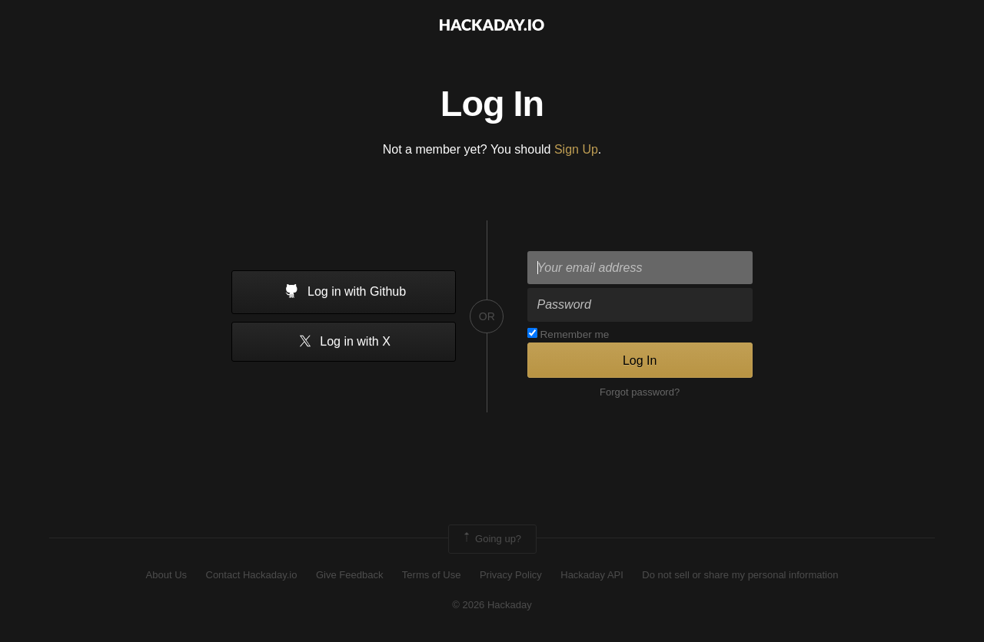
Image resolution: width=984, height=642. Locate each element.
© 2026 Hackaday (492, 605)
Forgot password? (640, 392)
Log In (640, 360)
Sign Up (576, 149)
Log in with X (344, 342)
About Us (166, 575)
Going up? (491, 539)
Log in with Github (344, 292)
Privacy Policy (511, 575)
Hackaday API (591, 575)
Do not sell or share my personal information (740, 575)
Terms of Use (431, 575)
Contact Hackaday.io (252, 575)
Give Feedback (349, 575)
